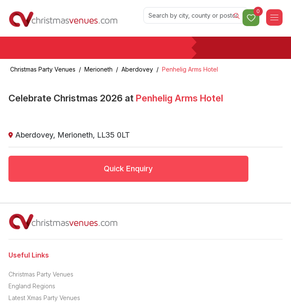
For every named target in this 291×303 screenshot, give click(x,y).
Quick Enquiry (128, 168)
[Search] (195, 15)
